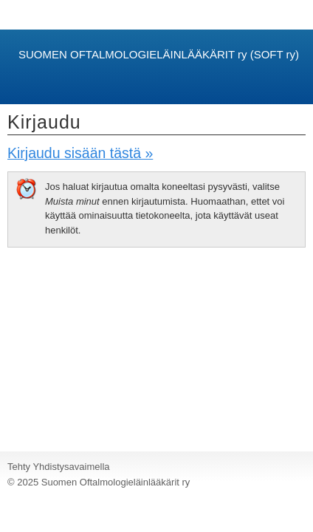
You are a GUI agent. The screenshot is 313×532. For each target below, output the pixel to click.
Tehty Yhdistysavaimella (58, 466)
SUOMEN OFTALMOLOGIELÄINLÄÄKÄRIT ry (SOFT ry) (158, 54)
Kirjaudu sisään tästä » (80, 153)
